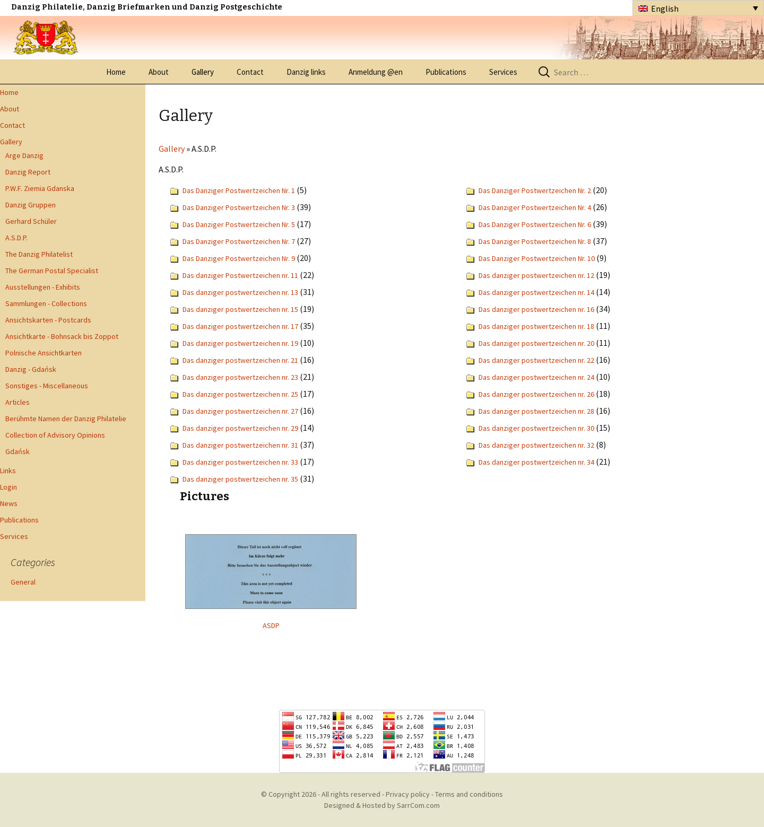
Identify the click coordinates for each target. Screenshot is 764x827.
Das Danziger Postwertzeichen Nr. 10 (537, 258)
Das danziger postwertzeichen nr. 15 (240, 309)
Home (116, 72)
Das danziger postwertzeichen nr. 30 (536, 428)
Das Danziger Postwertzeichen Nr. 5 (239, 224)
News (9, 503)
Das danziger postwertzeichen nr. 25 (240, 394)
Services (503, 72)
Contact (250, 72)
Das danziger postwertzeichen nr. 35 (240, 479)
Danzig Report (27, 172)
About (159, 72)
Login (8, 487)
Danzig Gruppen (30, 205)
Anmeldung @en (376, 72)
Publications (446, 72)
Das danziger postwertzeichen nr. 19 (240, 343)
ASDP (271, 625)
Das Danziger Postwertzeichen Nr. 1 (239, 190)
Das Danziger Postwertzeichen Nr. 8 (535, 241)
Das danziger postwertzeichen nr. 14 (536, 292)
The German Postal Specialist (51, 270)
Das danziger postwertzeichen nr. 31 (240, 445)
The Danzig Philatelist (39, 254)
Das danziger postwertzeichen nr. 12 (536, 275)
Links (8, 470)
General (23, 582)
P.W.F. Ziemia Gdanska (39, 188)
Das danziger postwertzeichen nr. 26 (536, 394)
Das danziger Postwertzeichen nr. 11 (240, 275)
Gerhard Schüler (31, 221)
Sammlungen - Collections (46, 303)
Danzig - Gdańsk (30, 369)
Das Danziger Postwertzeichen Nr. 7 (239, 241)
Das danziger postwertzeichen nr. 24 (536, 377)
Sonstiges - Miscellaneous (46, 385)
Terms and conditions (469, 794)
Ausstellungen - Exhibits (42, 287)
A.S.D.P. (16, 237)
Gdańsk (17, 451)
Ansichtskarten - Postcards (48, 320)
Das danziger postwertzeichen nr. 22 (536, 360)
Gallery (203, 72)
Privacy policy (408, 794)
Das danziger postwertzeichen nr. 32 (536, 445)
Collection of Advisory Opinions (55, 435)
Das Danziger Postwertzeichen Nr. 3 (239, 207)
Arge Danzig (24, 155)
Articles (17, 402)
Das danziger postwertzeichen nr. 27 (240, 411)
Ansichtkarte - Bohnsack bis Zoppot (61, 336)
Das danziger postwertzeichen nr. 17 (240, 326)
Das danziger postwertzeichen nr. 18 (536, 326)
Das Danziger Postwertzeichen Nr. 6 (535, 224)
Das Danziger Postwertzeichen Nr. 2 (535, 190)
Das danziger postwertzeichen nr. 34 (536, 462)
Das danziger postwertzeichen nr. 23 (240, 377)
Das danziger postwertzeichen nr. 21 (240, 360)
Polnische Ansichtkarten (43, 353)
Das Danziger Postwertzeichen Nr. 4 (535, 207)
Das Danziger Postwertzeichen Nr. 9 (239, 258)
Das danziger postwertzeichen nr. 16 (536, 309)
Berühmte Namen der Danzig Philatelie (65, 418)
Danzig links (306, 72)
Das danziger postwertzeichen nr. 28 (536, 411)
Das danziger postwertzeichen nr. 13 (240, 292)
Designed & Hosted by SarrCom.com (382, 805)
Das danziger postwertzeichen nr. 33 (240, 462)
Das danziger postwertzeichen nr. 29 (240, 428)
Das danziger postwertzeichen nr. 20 (536, 343)
